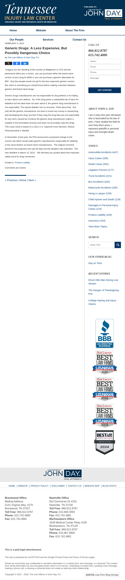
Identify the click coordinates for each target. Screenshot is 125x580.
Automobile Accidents (102, 152)
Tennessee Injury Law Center (30, 13)
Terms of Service (81, 552)
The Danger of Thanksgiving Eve (102, 288)
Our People (16, 39)
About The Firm (74, 30)
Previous (11, 180)
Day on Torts (94, 260)
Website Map (91, 480)
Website (41, 30)
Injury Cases (97, 157)
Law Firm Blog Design (104, 570)
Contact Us (74, 480)
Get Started (104, 90)
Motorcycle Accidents (102, 186)
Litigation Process (100, 169)
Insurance (96, 218)
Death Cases (98, 163)
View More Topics (97, 223)
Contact (79, 39)
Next (32, 180)
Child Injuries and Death (103, 197)
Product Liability (22, 162)
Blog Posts (107, 480)
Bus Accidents (98, 180)
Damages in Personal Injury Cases (102, 205)
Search (118, 242)
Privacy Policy (41, 480)
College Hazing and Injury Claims (101, 298)
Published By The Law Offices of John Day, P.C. (103, 12)
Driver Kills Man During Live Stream (102, 278)
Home (13, 30)
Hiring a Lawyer (99, 192)
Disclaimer (58, 480)
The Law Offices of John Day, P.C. (46, 570)
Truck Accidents (99, 174)
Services (48, 39)
